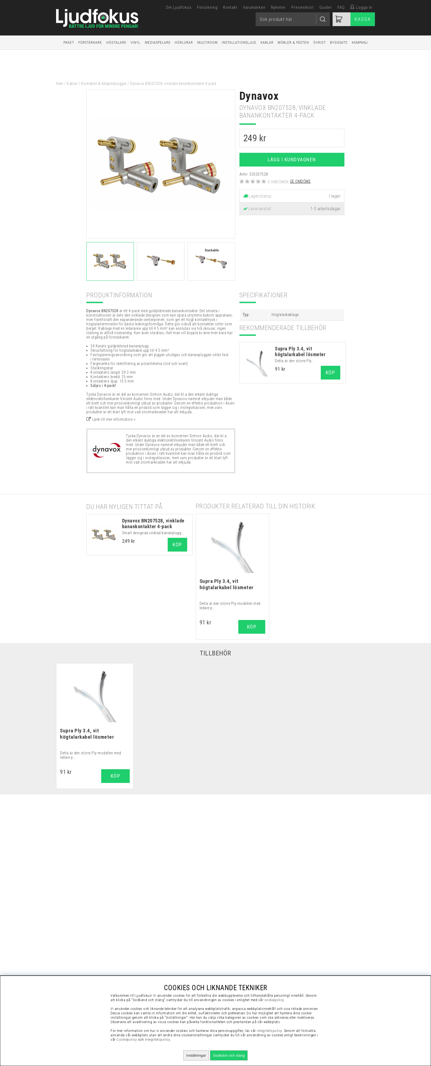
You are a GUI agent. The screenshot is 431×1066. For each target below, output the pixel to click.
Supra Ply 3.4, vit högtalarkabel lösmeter (300, 351)
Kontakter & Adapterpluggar (104, 83)
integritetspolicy (269, 1031)
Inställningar (196, 1055)
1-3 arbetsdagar (325, 208)
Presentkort (302, 7)
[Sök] (293, 19)
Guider (325, 7)
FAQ (341, 7)
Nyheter (278, 7)
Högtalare (116, 42)
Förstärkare (90, 42)
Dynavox (259, 96)
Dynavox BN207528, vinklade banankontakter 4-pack (153, 523)
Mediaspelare (158, 42)
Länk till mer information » (114, 419)
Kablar (267, 42)
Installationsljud (239, 42)
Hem (59, 83)
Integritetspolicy (157, 1039)
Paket (68, 42)
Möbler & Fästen (293, 42)
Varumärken (254, 7)
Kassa (363, 19)
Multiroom (207, 42)
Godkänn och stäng (229, 1055)
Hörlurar (184, 42)
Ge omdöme (300, 181)
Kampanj (360, 42)
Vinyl (135, 42)
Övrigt (319, 42)
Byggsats (338, 42)
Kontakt (230, 7)
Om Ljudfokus (179, 7)
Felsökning (207, 7)
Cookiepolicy (127, 1039)
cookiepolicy (274, 1000)
